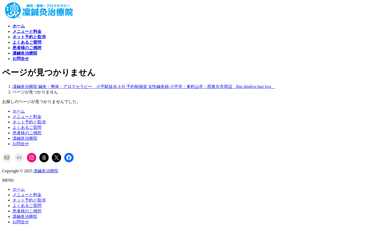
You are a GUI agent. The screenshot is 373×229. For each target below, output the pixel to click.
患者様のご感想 (26, 133)
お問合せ (20, 144)
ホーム (18, 111)
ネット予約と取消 (29, 122)
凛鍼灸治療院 (24, 138)
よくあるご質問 (26, 127)
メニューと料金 (26, 116)
